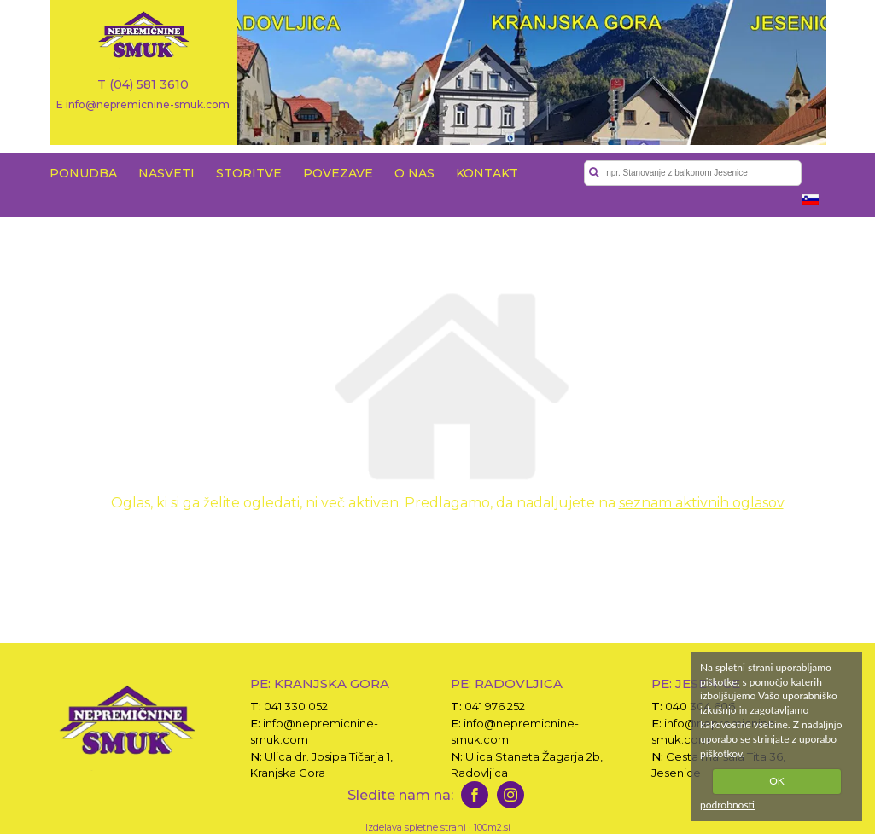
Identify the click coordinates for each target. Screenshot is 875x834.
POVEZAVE (338, 173)
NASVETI (166, 173)
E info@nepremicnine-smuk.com (143, 104)
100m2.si (492, 827)
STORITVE (249, 173)
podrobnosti (727, 804)
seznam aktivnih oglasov (701, 503)
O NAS (414, 173)
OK (777, 780)
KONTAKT (487, 173)
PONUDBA (83, 173)
